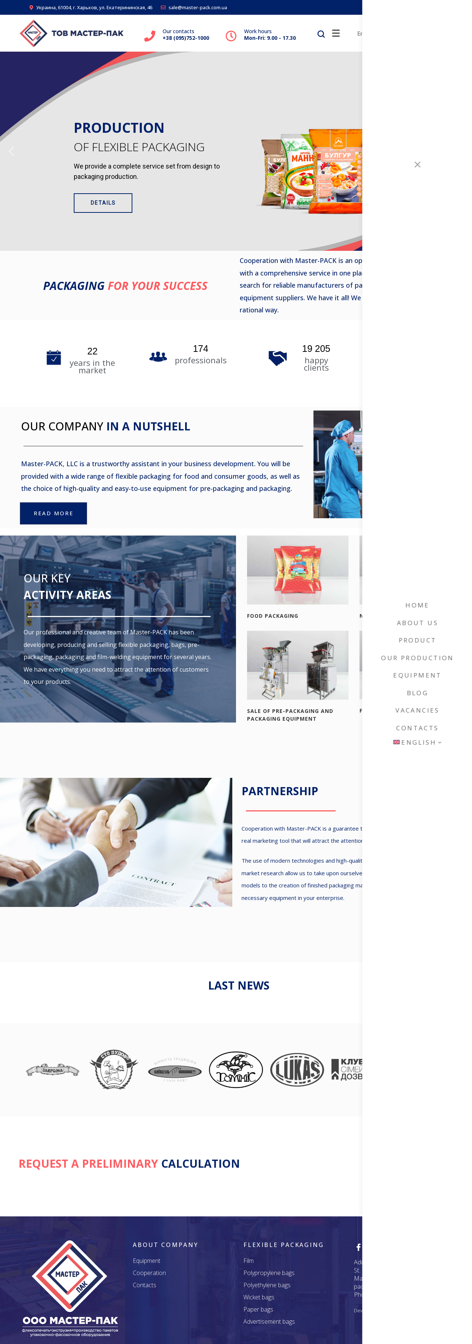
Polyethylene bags (267, 1285)
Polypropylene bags (269, 1273)
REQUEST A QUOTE (402, 1164)
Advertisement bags (269, 1321)
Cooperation (149, 1273)
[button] (11, 151)
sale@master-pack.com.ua (194, 7)
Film (248, 1261)
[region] (236, 151)
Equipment (146, 1261)
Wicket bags (258, 1297)
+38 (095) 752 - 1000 (401, 1295)
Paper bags (258, 1309)
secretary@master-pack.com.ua (386, 1282)
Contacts (144, 1285)
